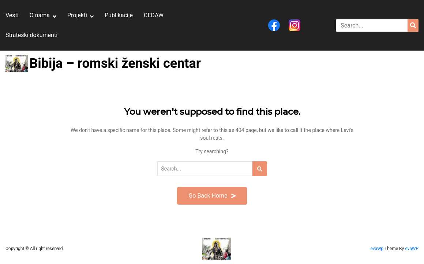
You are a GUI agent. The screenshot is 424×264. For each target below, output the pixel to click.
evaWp (377, 248)
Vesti (12, 15)
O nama (40, 15)
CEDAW (154, 15)
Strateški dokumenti (31, 35)
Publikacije (119, 15)
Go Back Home (211, 195)
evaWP (412, 248)
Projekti (77, 15)
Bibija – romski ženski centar (115, 63)
